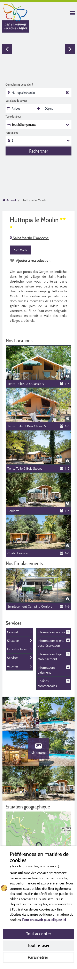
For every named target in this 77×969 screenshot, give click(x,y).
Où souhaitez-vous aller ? (19, 84)
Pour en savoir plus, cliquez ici (44, 919)
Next (70, 49)
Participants (12, 132)
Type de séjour (13, 116)
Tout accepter (38, 933)
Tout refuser (38, 945)
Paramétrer (38, 957)
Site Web (20, 250)
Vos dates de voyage (16, 100)
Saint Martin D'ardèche (29, 238)
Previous (7, 49)
